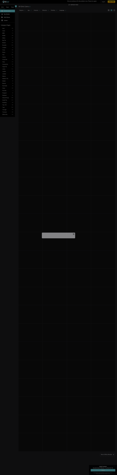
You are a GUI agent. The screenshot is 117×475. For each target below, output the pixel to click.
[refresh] (30, 6)
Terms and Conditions (104, 473)
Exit (109, 473)
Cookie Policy (106, 472)
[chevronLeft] (16, 6)
